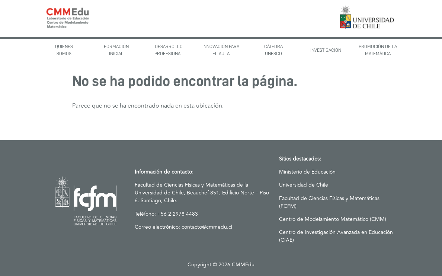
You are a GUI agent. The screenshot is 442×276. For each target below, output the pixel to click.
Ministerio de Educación (307, 172)
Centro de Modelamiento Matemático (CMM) (332, 219)
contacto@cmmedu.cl (207, 227)
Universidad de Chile (303, 185)
